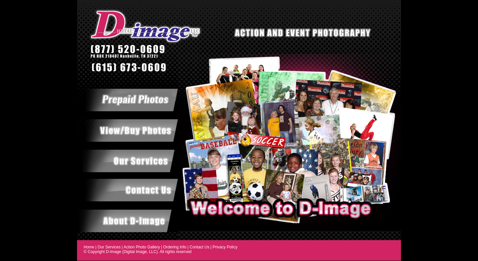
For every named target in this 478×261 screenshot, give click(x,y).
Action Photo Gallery (141, 247)
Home (89, 247)
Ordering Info (174, 247)
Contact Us (199, 247)
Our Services (109, 247)
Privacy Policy (224, 247)
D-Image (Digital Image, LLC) (132, 251)
